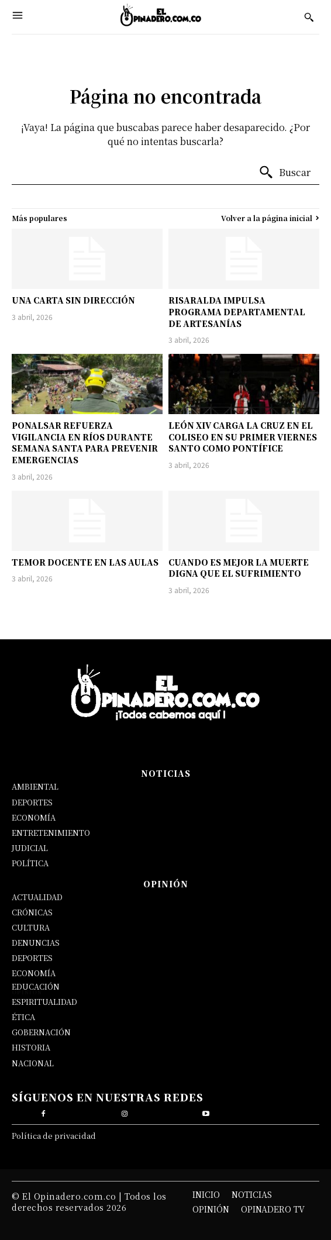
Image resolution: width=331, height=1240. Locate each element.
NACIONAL (33, 1063)
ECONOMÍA (34, 817)
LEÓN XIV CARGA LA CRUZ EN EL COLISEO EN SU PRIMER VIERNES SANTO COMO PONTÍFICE (242, 436)
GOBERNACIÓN (41, 1032)
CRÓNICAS (32, 912)
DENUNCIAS (36, 942)
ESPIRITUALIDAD (44, 1001)
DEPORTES (32, 802)
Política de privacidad (54, 1135)
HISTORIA (31, 1047)
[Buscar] (284, 172)
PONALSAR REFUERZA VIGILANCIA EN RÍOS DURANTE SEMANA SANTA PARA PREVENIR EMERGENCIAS (85, 442)
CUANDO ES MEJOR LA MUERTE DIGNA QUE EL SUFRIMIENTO (238, 568)
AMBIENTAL (35, 786)
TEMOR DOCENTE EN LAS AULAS (85, 562)
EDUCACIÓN (36, 986)
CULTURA (31, 927)
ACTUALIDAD (37, 897)
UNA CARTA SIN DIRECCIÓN (73, 300)
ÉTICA (23, 1016)
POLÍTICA (30, 863)
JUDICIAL (30, 847)
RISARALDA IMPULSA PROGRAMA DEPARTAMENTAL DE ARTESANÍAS (236, 311)
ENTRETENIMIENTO (51, 832)
